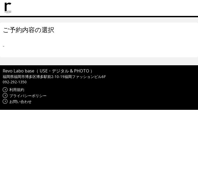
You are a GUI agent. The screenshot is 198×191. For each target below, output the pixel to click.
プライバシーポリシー (25, 95)
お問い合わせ (17, 101)
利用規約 (13, 89)
